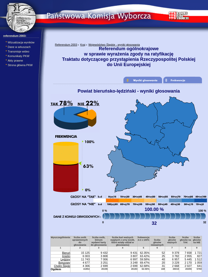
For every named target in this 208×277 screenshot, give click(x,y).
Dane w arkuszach (19, 46)
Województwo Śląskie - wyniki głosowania (114, 44)
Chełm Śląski (62, 265)
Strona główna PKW (20, 65)
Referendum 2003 (66, 44)
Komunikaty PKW (19, 56)
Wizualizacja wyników (21, 42)
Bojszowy (64, 262)
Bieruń (66, 252)
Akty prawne (15, 60)
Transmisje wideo (18, 51)
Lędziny (65, 259)
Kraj (82, 44)
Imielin (66, 256)
